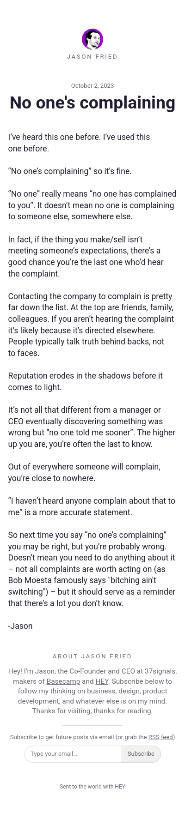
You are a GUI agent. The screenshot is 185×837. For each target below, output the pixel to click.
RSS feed (160, 737)
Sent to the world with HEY (92, 786)
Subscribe (141, 753)
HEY (101, 681)
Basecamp (63, 681)
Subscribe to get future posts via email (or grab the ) (92, 737)
